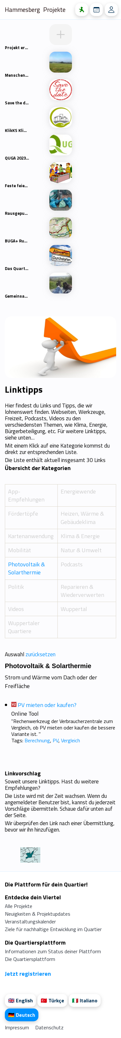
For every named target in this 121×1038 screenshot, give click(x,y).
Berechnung (37, 740)
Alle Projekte (18, 906)
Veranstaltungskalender (30, 921)
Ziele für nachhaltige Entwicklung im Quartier (53, 929)
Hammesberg (22, 9)
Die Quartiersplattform (30, 959)
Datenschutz (49, 1027)
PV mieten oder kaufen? (47, 705)
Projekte (54, 9)
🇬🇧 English (20, 1000)
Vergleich (70, 740)
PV (55, 740)
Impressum (17, 1027)
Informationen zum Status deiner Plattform (53, 951)
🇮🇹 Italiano (84, 1000)
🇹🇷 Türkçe (52, 1000)
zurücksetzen (40, 654)
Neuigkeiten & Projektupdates (37, 914)
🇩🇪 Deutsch (21, 1015)
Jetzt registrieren (28, 973)
